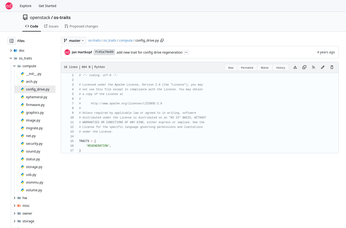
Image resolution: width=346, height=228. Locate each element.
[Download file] (295, 67)
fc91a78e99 (104, 52)
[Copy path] (162, 40)
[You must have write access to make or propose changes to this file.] (332, 67)
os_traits (109, 40)
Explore (25, 6)
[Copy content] (304, 67)
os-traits (62, 17)
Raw (230, 67)
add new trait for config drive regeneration (149, 52)
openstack (40, 17)
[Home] (9, 6)
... (186, 52)
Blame (265, 67)
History (280, 67)
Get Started (47, 6)
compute (126, 40)
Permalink (247, 67)
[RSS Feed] (313, 67)
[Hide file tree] (12, 41)
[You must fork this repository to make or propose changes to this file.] (322, 67)
